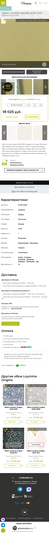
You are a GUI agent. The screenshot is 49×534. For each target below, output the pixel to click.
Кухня (20, 258)
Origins (37, 99)
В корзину (32, 117)
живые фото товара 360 (36, 72)
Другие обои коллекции (24, 192)
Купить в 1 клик (12, 118)
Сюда (3, 87)
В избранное (22, 423)
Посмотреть (13, 402)
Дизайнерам (38, 519)
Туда (45, 87)
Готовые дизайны (24, 519)
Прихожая (30, 262)
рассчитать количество (14, 105)
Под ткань (34, 244)
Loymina (24, 99)
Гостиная (21, 260)
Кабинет (21, 262)
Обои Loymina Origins (13, 409)
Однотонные (23, 244)
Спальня (27, 258)
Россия (21, 225)
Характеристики (24, 183)
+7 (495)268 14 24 (3, 530)
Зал (37, 262)
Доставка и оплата (24, 188)
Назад (7, 8)
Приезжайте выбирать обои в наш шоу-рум (23, 171)
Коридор (30, 260)
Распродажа (11, 519)
